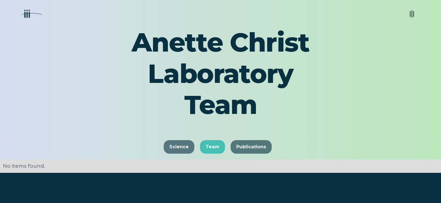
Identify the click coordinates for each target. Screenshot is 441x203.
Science (179, 146)
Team (212, 146)
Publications (251, 146)
